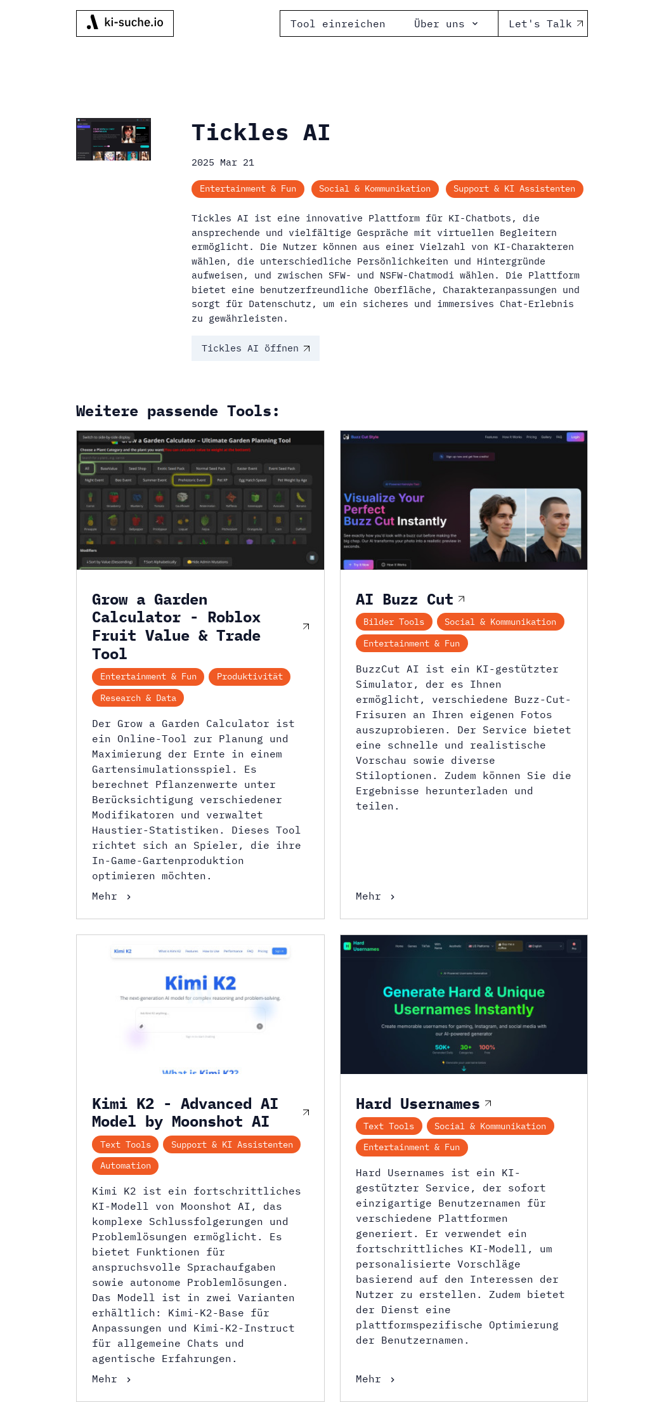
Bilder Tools (393, 621)
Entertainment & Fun (248, 188)
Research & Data (138, 698)
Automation (125, 1165)
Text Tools (125, 1144)
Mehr (113, 895)
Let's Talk (543, 23)
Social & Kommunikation (375, 188)
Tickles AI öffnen (255, 348)
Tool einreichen (338, 23)
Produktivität (250, 676)
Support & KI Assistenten (514, 188)
